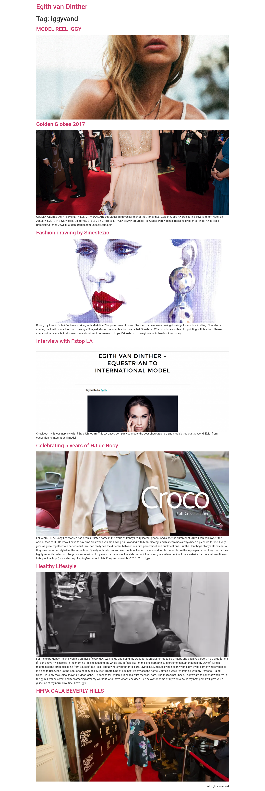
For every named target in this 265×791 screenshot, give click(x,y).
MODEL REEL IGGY (58, 29)
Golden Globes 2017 (60, 124)
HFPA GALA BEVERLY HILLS (70, 691)
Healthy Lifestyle (56, 566)
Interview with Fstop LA (64, 341)
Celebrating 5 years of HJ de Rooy (77, 445)
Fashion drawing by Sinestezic (72, 232)
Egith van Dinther (62, 7)
